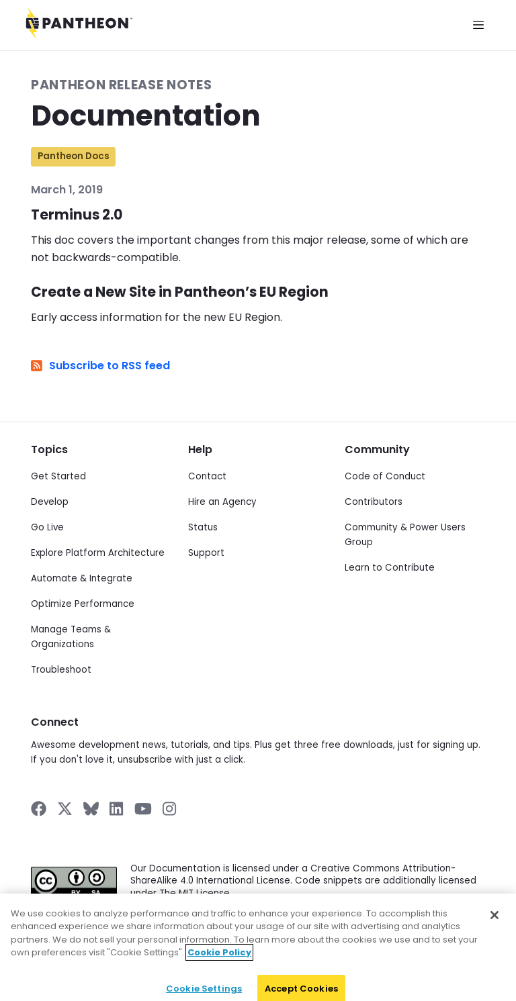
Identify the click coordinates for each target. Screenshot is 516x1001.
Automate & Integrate (81, 578)
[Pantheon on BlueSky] (91, 808)
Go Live (47, 527)
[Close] (494, 926)
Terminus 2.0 (76, 214)
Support (206, 552)
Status (203, 527)
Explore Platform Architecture (98, 552)
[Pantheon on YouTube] (143, 808)
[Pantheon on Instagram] (170, 808)
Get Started (58, 476)
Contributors (373, 501)
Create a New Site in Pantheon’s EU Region (180, 292)
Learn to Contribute (390, 567)
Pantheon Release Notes (121, 85)
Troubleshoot (61, 669)
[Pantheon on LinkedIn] (117, 808)
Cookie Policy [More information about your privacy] (219, 963)
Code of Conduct (385, 476)
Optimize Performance (82, 604)
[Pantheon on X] (64, 808)
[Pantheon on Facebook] (38, 808)
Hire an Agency (222, 501)
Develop (50, 501)
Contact (207, 476)
